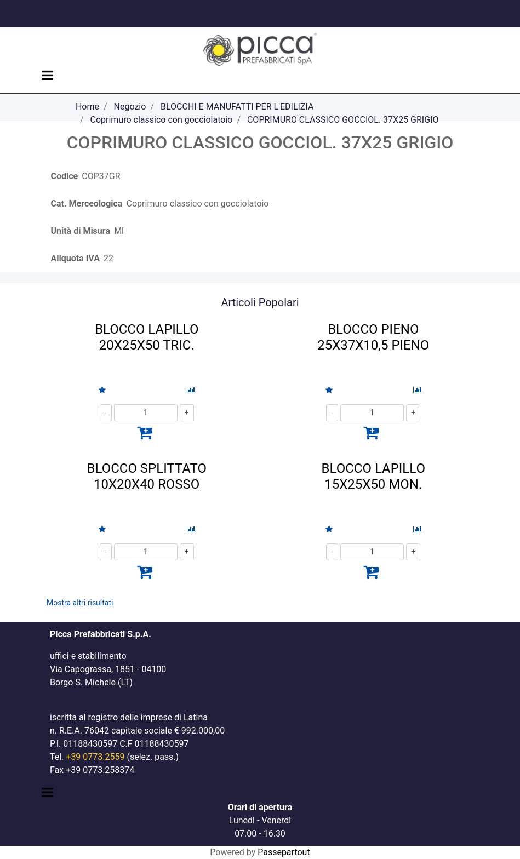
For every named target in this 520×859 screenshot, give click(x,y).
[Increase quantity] (187, 412)
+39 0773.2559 (95, 757)
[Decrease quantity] (106, 412)
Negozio (130, 106)
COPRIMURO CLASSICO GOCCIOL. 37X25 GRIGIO (343, 119)
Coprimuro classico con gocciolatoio (161, 119)
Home (87, 106)
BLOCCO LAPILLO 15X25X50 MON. (373, 476)
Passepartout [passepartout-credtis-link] (284, 852)
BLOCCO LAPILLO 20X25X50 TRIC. (146, 337)
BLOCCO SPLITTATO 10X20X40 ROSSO (147, 476)
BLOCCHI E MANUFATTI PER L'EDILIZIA (237, 106)
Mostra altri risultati (80, 602)
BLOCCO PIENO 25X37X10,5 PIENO (373, 337)
